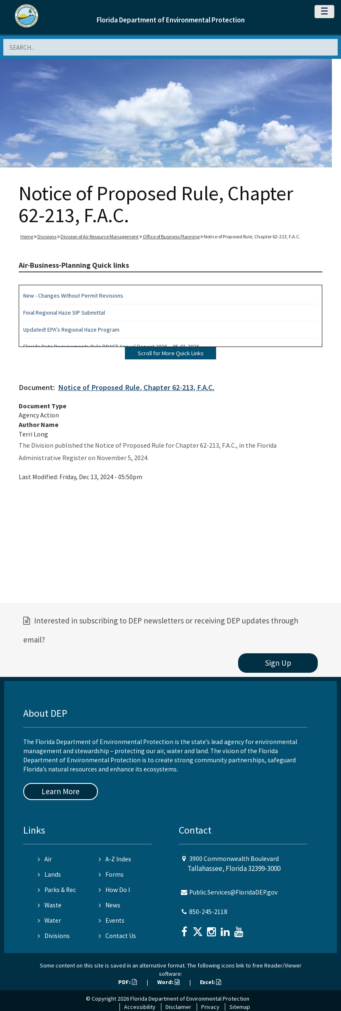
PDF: (127, 982)
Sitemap (239, 1007)
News (109, 905)
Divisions (46, 236)
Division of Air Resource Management (100, 236)
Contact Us (117, 936)
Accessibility (140, 1007)
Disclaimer (178, 1007)
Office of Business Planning (171, 236)
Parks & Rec (57, 890)
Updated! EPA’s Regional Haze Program (71, 329)
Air (45, 859)
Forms (111, 874)
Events (111, 920)
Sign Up (278, 663)
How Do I (114, 890)
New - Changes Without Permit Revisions (73, 295)
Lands (49, 874)
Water (49, 920)
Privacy (210, 1007)
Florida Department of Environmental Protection (171, 19)
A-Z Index (115, 859)
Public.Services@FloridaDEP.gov (233, 892)
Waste (49, 905)
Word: (168, 982)
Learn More (60, 791)
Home (26, 236)
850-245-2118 (208, 912)
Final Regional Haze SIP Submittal (64, 312)
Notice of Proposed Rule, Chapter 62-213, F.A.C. (136, 387)
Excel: (210, 982)
